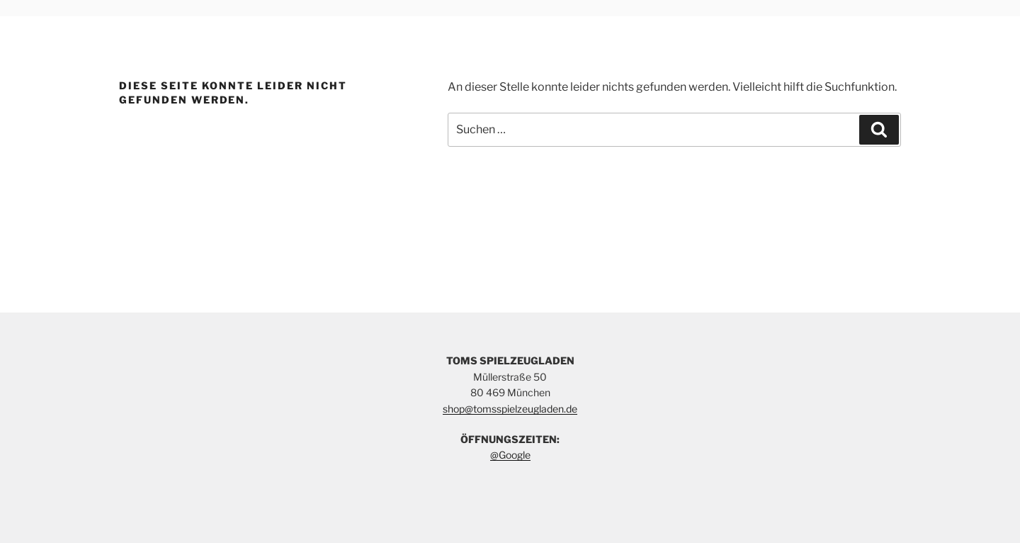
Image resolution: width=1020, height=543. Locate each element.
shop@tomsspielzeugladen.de (510, 409)
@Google (510, 455)
